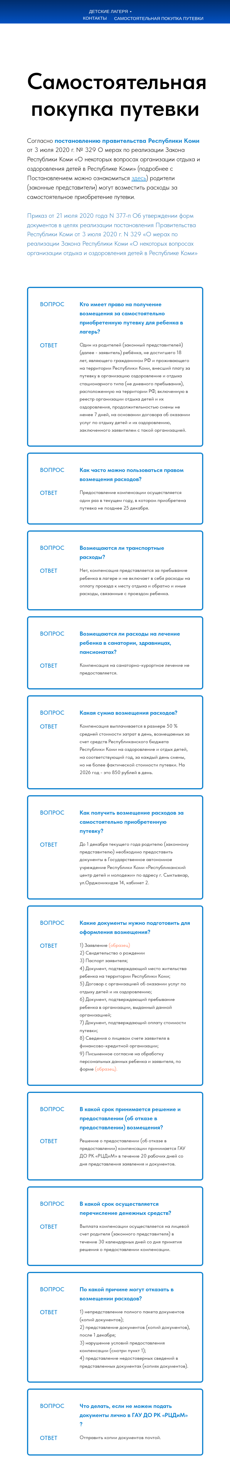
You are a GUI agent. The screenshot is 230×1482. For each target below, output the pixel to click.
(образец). (106, 1069)
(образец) (119, 945)
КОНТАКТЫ (95, 18)
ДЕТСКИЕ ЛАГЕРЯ (108, 11)
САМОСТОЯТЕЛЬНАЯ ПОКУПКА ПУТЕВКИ (159, 18)
